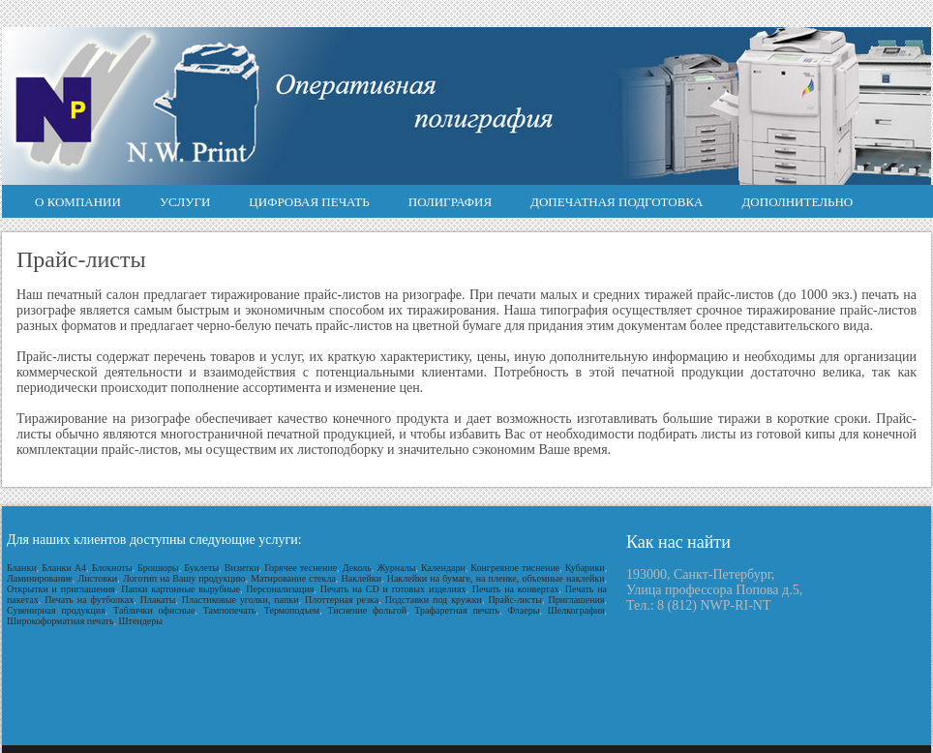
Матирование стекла (293, 578)
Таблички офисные (154, 610)
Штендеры (141, 621)
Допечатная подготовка (616, 202)
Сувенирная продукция (56, 610)
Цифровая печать (309, 202)
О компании (78, 202)
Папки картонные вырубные (180, 589)
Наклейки (362, 578)
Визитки (242, 567)
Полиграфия (450, 202)
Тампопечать (229, 610)
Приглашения (577, 599)
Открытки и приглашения (61, 589)
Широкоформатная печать (60, 621)
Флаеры (523, 610)
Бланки (22, 567)
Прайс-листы (515, 599)
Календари (443, 567)
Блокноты (112, 567)
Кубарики (585, 567)
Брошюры (158, 567)
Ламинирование (40, 578)
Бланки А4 (64, 567)
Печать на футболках (89, 599)
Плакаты (158, 599)
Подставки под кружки (433, 599)
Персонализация (280, 589)
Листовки (97, 578)
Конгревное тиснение (514, 567)
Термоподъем (291, 610)
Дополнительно (798, 202)
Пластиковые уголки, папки (240, 599)
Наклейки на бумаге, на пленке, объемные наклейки (496, 578)
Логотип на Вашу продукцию (184, 578)
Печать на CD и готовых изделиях (393, 589)
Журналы (395, 567)
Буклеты (201, 567)
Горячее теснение (300, 567)
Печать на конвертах (515, 589)
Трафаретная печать (456, 610)
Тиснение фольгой (366, 610)
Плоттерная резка (341, 599)
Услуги (185, 202)
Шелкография (576, 610)
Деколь (357, 567)
